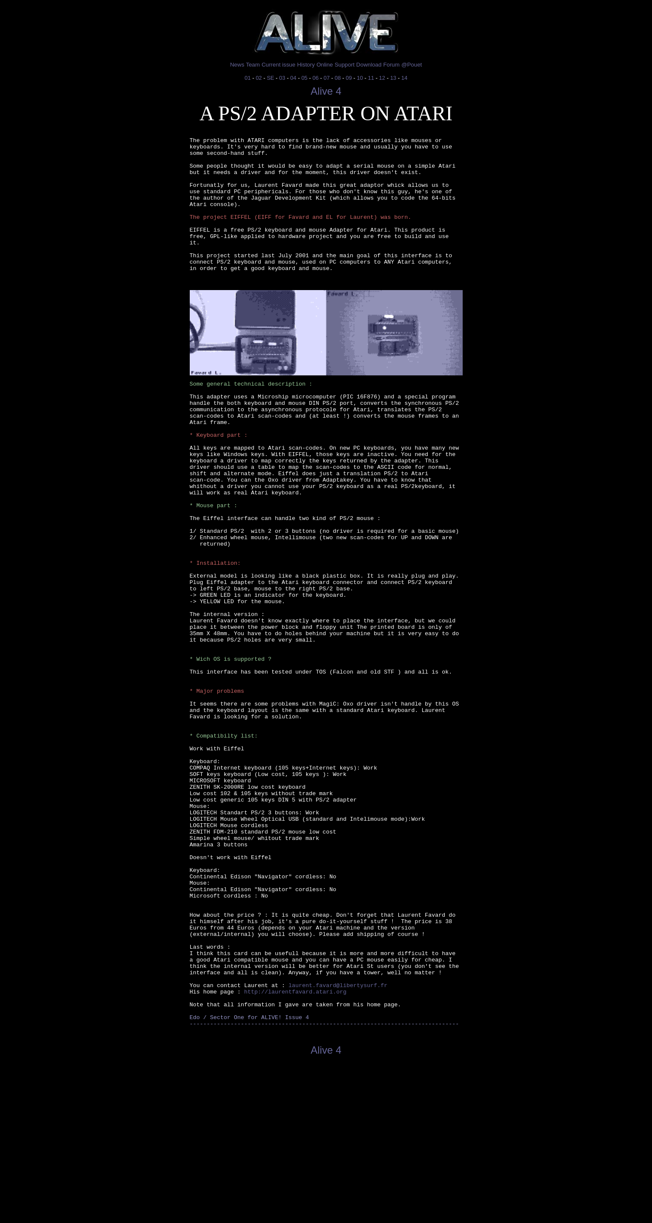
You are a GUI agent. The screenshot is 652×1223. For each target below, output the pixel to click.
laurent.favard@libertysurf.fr (337, 1136)
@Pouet (411, 64)
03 (282, 78)
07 (327, 78)
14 (404, 78)
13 (393, 78)
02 (259, 78)
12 (382, 78)
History (306, 64)
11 (371, 78)
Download (368, 64)
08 (338, 78)
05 (304, 78)
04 (293, 78)
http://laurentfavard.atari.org (295, 1143)
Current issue (278, 64)
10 (360, 78)
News (237, 64)
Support (345, 64)
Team (253, 64)
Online (324, 64)
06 (316, 78)
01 (248, 78)
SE (270, 78)
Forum (391, 64)
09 (349, 78)
